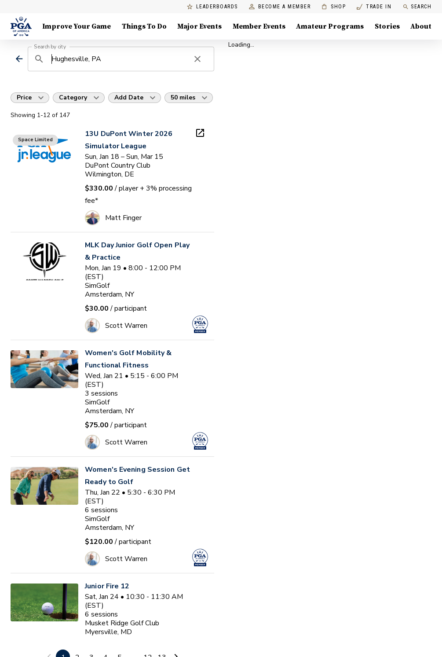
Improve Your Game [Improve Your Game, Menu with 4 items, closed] (76, 26)
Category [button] (73, 97)
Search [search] (416, 7)
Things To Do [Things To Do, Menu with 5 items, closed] (144, 26)
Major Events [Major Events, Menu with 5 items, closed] (199, 26)
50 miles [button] (183, 97)
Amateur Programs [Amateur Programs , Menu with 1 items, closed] (330, 26)
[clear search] (197, 59)
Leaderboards (212, 7)
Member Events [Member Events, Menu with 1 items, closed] (259, 26)
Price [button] (24, 97)
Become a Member (280, 7)
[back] (19, 59)
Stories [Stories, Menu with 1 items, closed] (387, 26)
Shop (333, 7)
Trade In (374, 7)
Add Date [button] (128, 97)
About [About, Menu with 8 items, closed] (420, 26)
